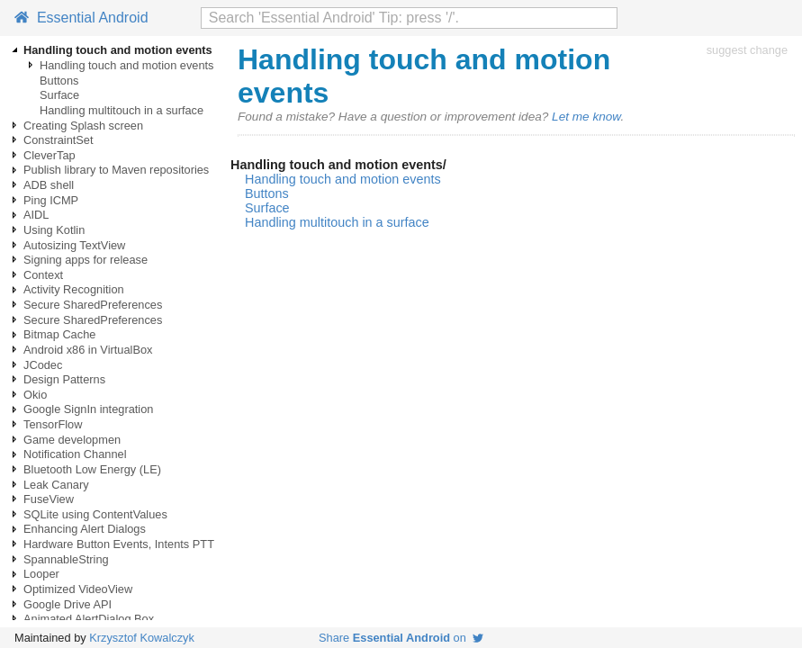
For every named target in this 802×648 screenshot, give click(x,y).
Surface (59, 95)
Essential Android (81, 17)
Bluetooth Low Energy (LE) (92, 469)
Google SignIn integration (88, 409)
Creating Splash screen (83, 125)
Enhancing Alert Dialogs (84, 529)
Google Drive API (67, 604)
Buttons (59, 80)
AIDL (36, 214)
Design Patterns (64, 379)
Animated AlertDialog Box (88, 619)
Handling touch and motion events (127, 65)
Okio (35, 394)
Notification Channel (75, 454)
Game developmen (72, 439)
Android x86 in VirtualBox (87, 349)
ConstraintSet (58, 140)
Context (43, 275)
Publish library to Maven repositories (116, 169)
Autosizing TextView (74, 245)
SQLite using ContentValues (95, 514)
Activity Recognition (73, 289)
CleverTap (49, 155)
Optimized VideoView (77, 589)
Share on (401, 637)
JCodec (42, 365)
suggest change (747, 50)
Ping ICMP (50, 200)
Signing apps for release (85, 259)
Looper (41, 573)
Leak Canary (56, 484)
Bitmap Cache (59, 334)
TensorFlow (52, 424)
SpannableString (66, 559)
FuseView (48, 499)
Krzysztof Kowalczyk (141, 637)
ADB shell (48, 185)
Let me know (586, 116)
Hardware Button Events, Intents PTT (118, 544)
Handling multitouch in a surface (121, 110)
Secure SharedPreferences (92, 304)
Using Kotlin (54, 230)
